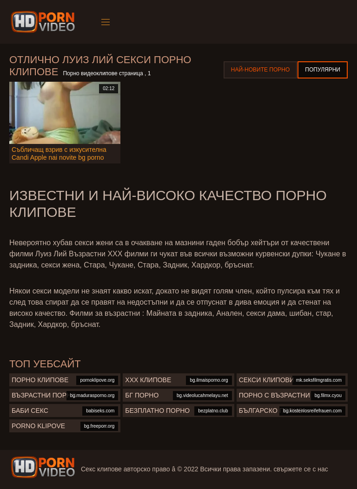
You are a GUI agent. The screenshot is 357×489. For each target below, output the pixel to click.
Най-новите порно (260, 69)
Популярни (322, 69)
